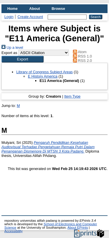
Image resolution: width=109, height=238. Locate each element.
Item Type (72, 96)
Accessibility (13, 231)
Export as (9, 53)
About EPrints (77, 227)
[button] (22, 59)
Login (8, 17)
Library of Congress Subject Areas (44, 72)
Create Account (30, 17)
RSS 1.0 (81, 56)
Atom (79, 52)
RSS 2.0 (81, 60)
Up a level (12, 47)
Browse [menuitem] (58, 8)
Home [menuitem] (12, 8)
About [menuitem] (34, 8)
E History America (43, 76)
